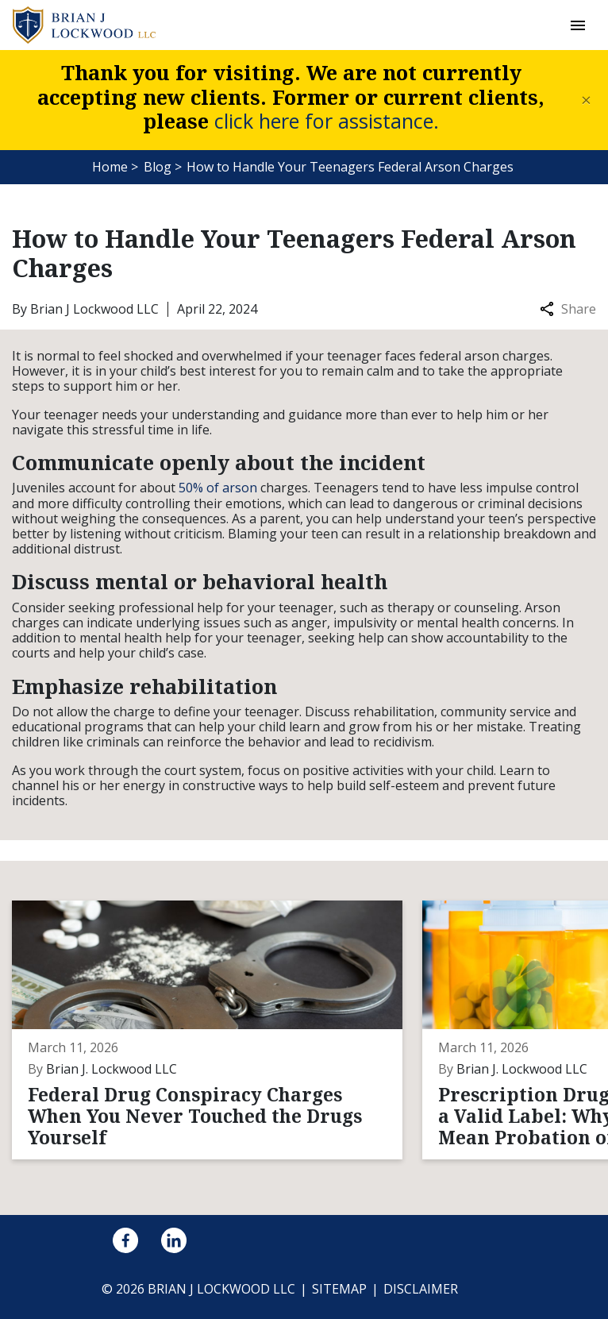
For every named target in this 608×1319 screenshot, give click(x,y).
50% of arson (218, 487)
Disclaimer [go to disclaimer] (420, 1289)
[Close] (586, 100)
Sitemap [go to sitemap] (339, 1289)
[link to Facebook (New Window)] (125, 1240)
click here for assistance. (326, 120)
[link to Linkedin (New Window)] (174, 1240)
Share (568, 309)
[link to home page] (84, 24)
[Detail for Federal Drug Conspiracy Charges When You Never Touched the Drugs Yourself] (217, 1030)
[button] (577, 25)
